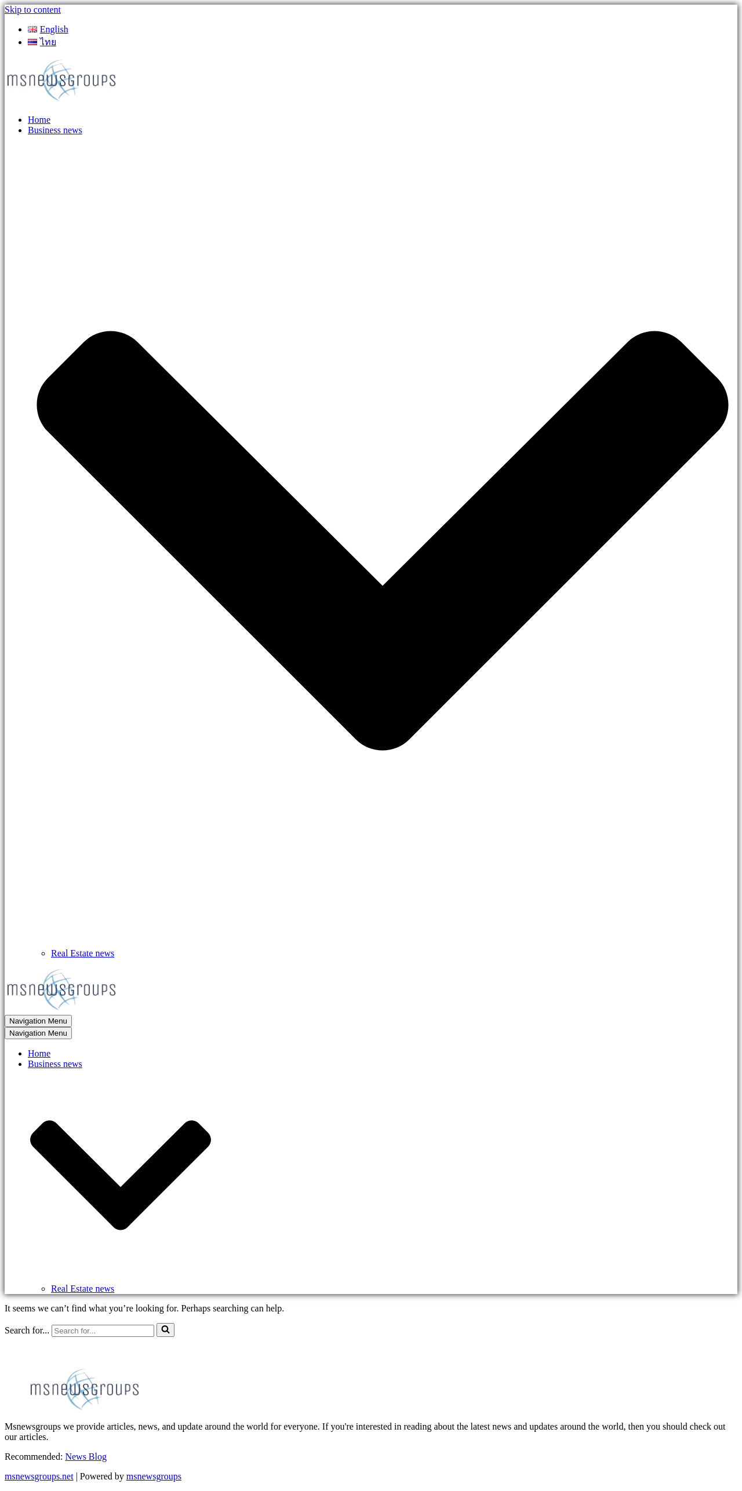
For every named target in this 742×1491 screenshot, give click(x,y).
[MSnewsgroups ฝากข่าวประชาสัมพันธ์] (63, 100)
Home (39, 120)
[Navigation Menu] (38, 1021)
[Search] (103, 1331)
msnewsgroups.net (39, 1476)
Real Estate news (82, 953)
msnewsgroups (153, 1476)
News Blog (86, 1456)
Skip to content (33, 9)
